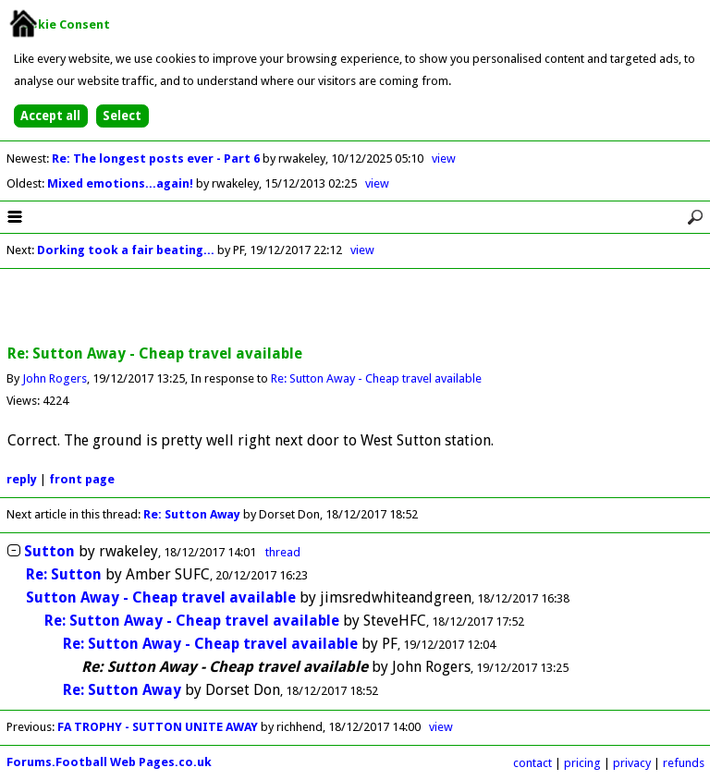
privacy (632, 763)
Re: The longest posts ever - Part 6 (157, 158)
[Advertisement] (355, 307)
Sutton (49, 551)
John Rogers (54, 378)
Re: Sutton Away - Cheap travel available (376, 378)
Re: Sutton (64, 574)
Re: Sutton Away (193, 514)
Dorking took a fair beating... (125, 250)
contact (532, 763)
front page (82, 479)
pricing (582, 763)
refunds (683, 763)
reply (21, 479)
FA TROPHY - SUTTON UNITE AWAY (157, 727)
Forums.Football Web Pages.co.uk (109, 762)
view (444, 158)
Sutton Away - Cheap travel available (161, 597)
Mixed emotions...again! (121, 183)
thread (282, 552)
